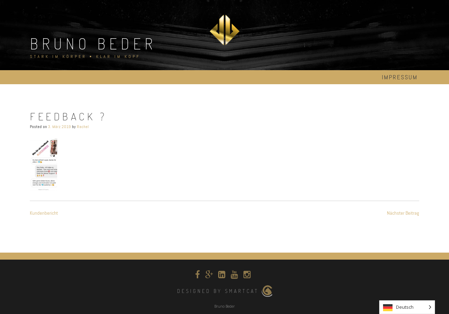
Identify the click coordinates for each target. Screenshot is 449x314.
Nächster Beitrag (403, 213)
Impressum (399, 77)
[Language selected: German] (407, 307)
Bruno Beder (93, 43)
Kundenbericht (44, 213)
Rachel (83, 126)
